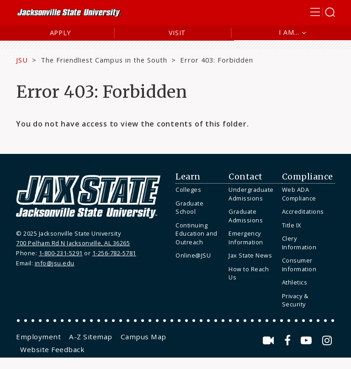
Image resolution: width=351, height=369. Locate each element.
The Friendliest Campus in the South (104, 59)
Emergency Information (246, 237)
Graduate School (189, 207)
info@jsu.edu (54, 263)
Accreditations (303, 211)
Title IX (291, 225)
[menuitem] (200, 189)
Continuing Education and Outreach (197, 233)
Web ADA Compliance (299, 193)
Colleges (188, 189)
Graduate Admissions (246, 215)
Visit (177, 32)
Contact (246, 177)
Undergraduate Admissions (251, 193)
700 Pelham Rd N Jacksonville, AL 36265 (73, 243)
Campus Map (143, 336)
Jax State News (250, 255)
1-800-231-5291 (61, 253)
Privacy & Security (295, 300)
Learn (188, 177)
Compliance (307, 177)
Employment (38, 336)
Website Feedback (52, 349)
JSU (22, 59)
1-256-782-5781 (114, 253)
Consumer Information (299, 264)
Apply (60, 32)
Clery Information (299, 242)
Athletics (295, 282)
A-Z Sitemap (90, 336)
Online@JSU (193, 255)
